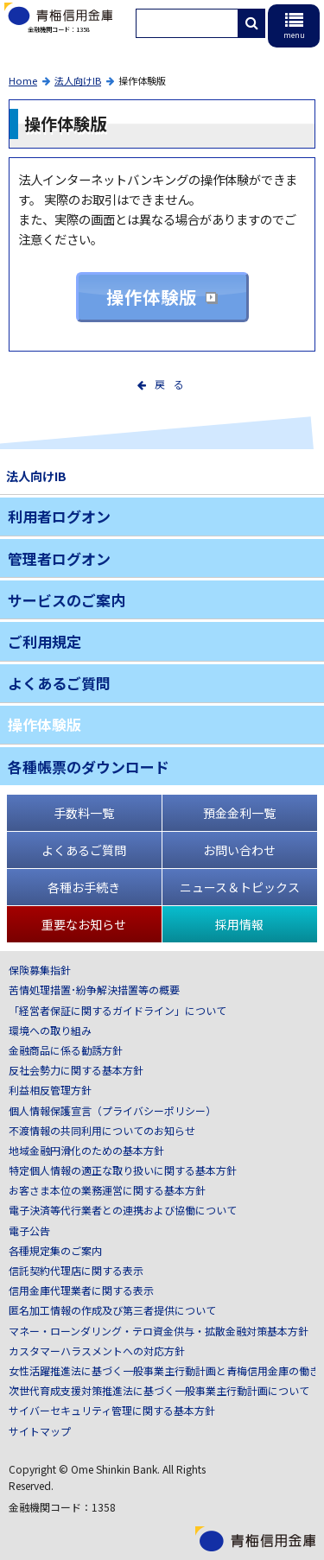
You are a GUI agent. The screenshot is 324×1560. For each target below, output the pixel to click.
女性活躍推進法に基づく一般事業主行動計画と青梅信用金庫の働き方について (162, 1370)
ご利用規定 (44, 641)
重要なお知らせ (83, 924)
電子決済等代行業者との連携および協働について (123, 1209)
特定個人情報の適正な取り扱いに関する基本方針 (123, 1170)
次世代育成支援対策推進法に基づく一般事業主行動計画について (159, 1390)
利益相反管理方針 (50, 1089)
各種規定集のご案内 (55, 1250)
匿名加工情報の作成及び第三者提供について (112, 1310)
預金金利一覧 (239, 812)
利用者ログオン (59, 516)
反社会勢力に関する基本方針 (76, 1069)
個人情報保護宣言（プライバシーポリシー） (112, 1110)
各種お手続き (84, 887)
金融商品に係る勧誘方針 (66, 1050)
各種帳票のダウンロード (88, 766)
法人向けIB (77, 80)
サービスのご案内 (66, 600)
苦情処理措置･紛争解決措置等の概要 (94, 989)
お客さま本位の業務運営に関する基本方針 (107, 1190)
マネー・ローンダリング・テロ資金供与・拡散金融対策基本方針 (158, 1330)
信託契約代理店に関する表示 (76, 1270)
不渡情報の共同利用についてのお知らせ (102, 1130)
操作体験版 (151, 296)
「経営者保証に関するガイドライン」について (117, 1010)
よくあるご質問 (59, 683)
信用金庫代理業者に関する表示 (81, 1290)
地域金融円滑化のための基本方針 (86, 1150)
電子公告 (29, 1230)
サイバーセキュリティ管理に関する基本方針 (112, 1410)
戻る (174, 384)
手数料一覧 (84, 812)
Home (23, 80)
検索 (259, 23)
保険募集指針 (40, 969)
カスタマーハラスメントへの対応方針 (97, 1350)
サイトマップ (40, 1431)
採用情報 (239, 924)
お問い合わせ (239, 850)
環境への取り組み (50, 1030)
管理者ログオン (59, 558)
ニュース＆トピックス (240, 887)
